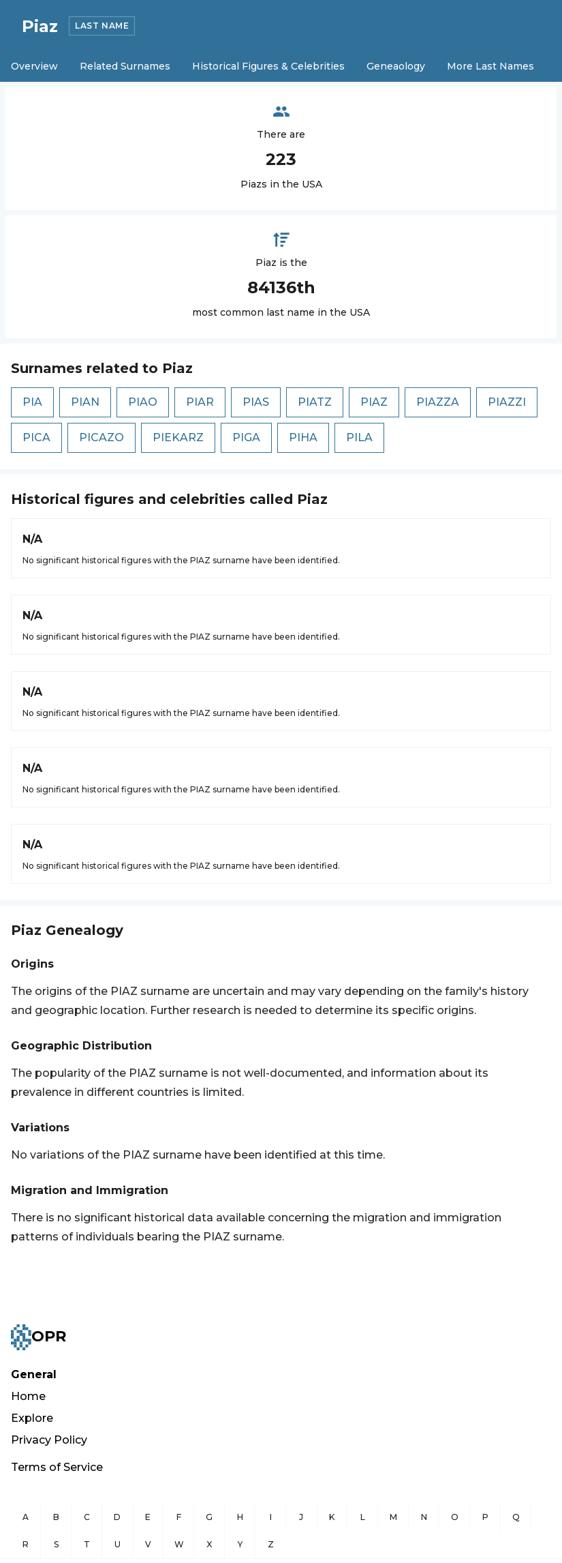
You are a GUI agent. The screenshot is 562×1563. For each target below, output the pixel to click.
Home (28, 1396)
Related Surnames (125, 66)
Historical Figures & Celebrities (268, 66)
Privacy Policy (49, 1439)
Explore (32, 1418)
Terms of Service (57, 1467)
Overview (34, 66)
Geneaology (395, 66)
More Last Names (490, 66)
